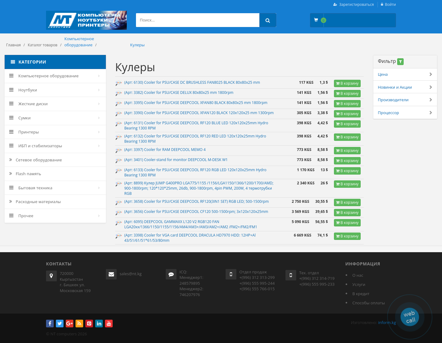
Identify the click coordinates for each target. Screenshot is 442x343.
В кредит (361, 293)
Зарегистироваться (356, 4)
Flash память (25, 173)
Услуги (358, 284)
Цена (405, 74)
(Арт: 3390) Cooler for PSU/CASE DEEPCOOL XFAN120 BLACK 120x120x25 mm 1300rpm (199, 112)
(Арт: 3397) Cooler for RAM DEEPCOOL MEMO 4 (165, 149)
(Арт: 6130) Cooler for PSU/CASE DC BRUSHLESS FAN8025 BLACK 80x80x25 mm (192, 82)
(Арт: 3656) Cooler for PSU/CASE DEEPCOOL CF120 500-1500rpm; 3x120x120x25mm (196, 211)
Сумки (20, 118)
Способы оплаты (368, 303)
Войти (390, 4)
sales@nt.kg (131, 273)
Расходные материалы (35, 201)
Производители (405, 100)
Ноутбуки (23, 90)
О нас (357, 275)
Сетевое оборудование (35, 160)
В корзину (347, 83)
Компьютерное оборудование (44, 76)
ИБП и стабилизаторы (35, 145)
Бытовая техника (30, 188)
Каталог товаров (42, 45)
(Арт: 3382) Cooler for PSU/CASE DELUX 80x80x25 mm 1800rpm (178, 92)
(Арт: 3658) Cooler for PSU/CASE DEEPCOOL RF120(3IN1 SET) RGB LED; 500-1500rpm (196, 201)
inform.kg (387, 322)
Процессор (405, 113)
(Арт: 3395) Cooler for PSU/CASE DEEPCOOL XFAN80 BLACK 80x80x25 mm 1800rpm (195, 102)
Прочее (21, 215)
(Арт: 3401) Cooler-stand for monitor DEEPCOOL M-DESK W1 (176, 159)
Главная (13, 45)
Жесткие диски (28, 103)
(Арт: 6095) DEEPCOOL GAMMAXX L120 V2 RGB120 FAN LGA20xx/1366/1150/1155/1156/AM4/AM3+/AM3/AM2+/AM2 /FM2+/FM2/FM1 (190, 224)
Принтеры (24, 132)
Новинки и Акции (405, 87)
